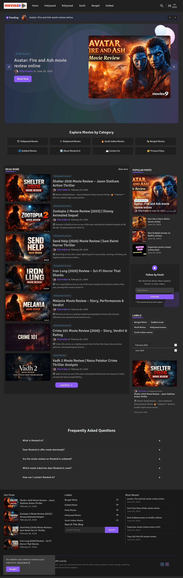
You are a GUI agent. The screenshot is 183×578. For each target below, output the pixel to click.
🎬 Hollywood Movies (27, 141)
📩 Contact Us (113, 150)
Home (35, 5)
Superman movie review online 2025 (159, 248)
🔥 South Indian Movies (112, 141)
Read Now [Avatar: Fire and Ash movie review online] (22, 78)
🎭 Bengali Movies (155, 141)
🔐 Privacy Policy (155, 150)
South (82, 5)
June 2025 (156, 350)
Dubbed (110, 5)
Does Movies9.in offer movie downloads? (91, 450)
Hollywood (50, 5)
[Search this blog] (85, 530)
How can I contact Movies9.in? (91, 477)
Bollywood (67, 5)
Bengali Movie (140, 322)
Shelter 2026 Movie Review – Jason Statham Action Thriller (86, 183)
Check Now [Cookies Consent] (22, 562)
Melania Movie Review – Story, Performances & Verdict (88, 303)
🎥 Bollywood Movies (70, 141)
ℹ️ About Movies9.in (70, 150)
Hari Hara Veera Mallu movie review (159, 220)
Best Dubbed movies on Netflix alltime (159, 234)
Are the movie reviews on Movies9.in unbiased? (91, 459)
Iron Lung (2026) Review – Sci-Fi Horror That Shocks (87, 273)
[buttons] (162, 564)
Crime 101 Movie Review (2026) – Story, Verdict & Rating (90, 333)
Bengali (96, 5)
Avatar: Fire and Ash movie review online (51, 17)
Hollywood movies (158, 327)
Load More (65, 385)
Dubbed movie (157, 322)
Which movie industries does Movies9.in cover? (91, 468)
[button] (162, 6)
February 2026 (156, 345)
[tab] (35, 5)
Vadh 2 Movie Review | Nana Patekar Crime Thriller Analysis (85, 363)
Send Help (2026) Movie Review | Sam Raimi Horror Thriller (86, 243)
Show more (123, 169)
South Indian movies (143, 332)
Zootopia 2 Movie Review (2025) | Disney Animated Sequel (83, 213)
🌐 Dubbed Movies (27, 150)
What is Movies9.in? (91, 441)
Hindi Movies (140, 327)
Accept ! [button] (13, 569)
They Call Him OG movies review (141, 536)
